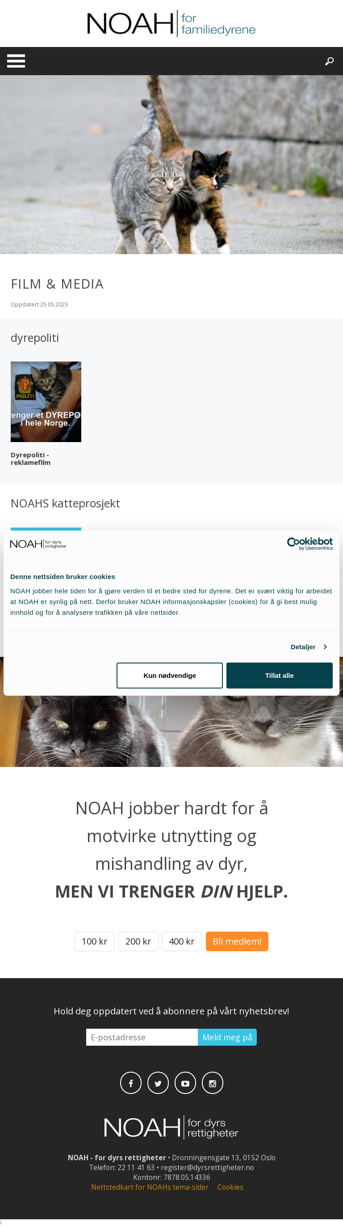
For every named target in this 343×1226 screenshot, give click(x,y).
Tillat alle (279, 675)
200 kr (138, 941)
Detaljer (303, 647)
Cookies (230, 1187)
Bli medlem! (237, 941)
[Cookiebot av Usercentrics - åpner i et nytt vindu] (294, 544)
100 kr (95, 941)
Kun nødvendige (169, 675)
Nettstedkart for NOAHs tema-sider (150, 1187)
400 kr (182, 941)
